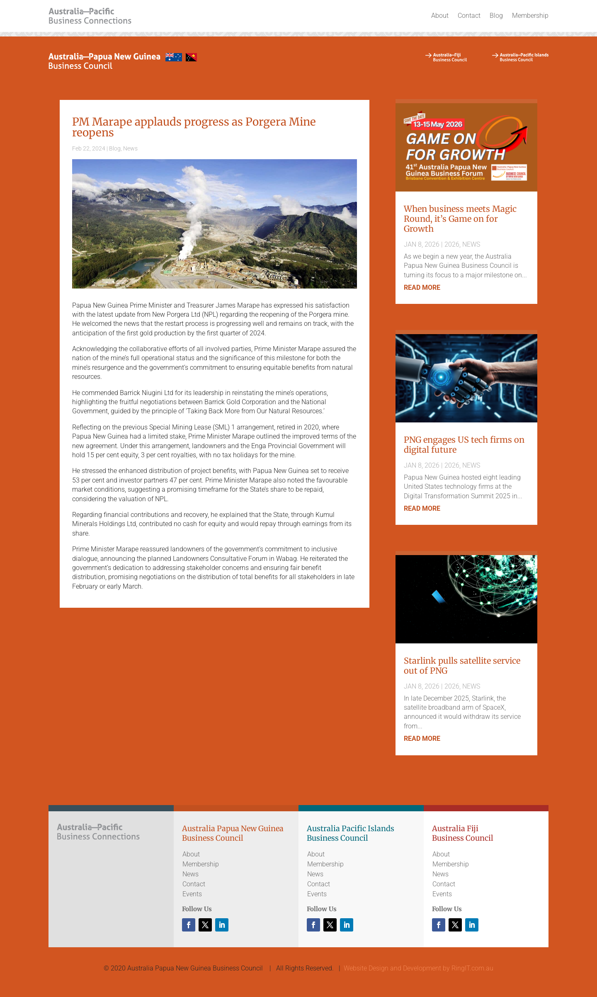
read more (422, 287)
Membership (530, 15)
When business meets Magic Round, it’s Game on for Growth (460, 219)
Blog (496, 15)
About (440, 15)
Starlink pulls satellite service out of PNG (462, 665)
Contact (469, 15)
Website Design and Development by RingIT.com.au (418, 968)
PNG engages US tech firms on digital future (464, 444)
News (130, 148)
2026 (451, 244)
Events (192, 894)
